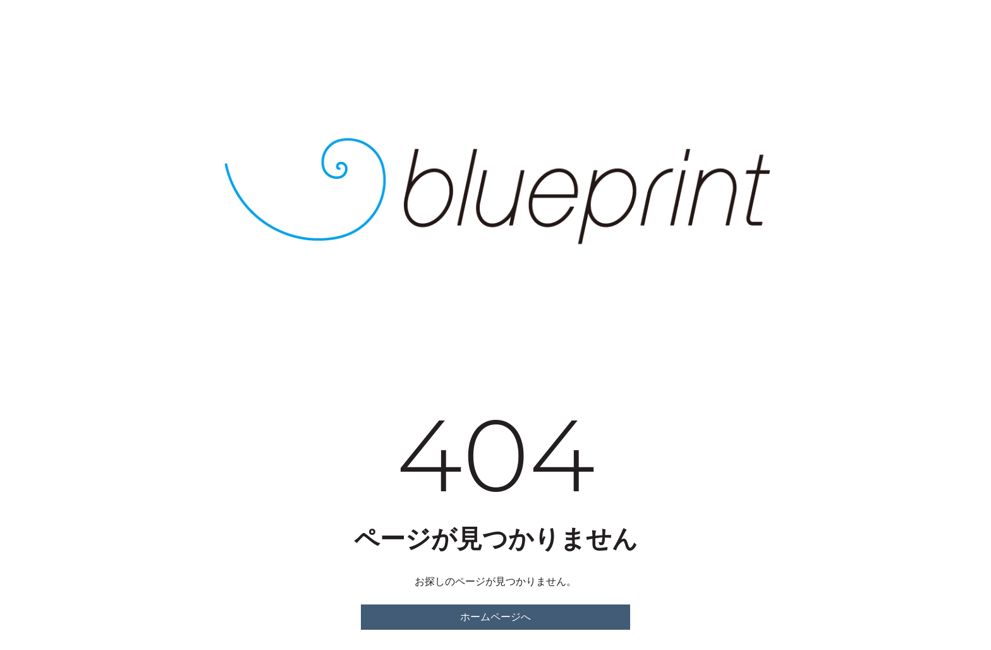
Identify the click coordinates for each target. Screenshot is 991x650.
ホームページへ (495, 617)
